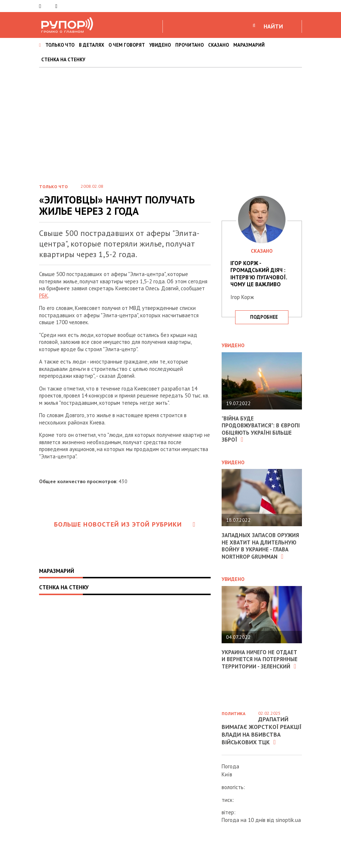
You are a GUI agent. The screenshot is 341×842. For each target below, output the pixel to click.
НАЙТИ (273, 26)
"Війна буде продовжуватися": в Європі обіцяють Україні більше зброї (261, 429)
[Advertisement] (170, 122)
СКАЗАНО (218, 45)
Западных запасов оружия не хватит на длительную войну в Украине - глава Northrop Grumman (260, 546)
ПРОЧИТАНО (189, 45)
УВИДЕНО (160, 45)
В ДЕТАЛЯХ (91, 45)
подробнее (264, 317)
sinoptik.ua (288, 819)
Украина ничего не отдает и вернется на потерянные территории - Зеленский (260, 659)
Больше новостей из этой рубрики (125, 524)
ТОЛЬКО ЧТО (59, 45)
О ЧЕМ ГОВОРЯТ (126, 45)
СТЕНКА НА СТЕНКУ (63, 60)
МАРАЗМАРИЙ (249, 45)
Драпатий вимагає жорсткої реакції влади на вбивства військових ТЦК (262, 730)
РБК (43, 295)
